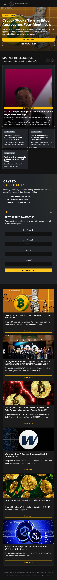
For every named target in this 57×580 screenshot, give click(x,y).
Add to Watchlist (28, 44)
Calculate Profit (28, 270)
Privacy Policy (8, 572)
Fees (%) (28, 260)
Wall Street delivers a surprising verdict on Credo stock (39, 138)
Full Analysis (28, 39)
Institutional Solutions (46, 572)
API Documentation (29, 572)
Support (37, 572)
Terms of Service (17, 572)
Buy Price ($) (28, 230)
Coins (28, 250)
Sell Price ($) (28, 240)
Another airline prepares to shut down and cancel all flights (15, 159)
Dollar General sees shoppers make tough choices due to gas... (13, 138)
